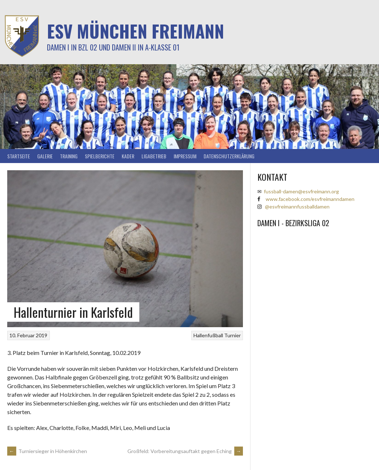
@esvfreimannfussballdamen (297, 206)
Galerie (45, 156)
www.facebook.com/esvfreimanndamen (310, 199)
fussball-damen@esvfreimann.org (301, 191)
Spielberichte (99, 156)
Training (69, 156)
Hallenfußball (208, 335)
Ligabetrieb (153, 156)
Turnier (232, 335)
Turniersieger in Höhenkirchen (47, 451)
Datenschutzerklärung (229, 156)
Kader (128, 156)
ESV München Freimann (135, 31)
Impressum (185, 156)
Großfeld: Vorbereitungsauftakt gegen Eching (185, 451)
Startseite (18, 156)
